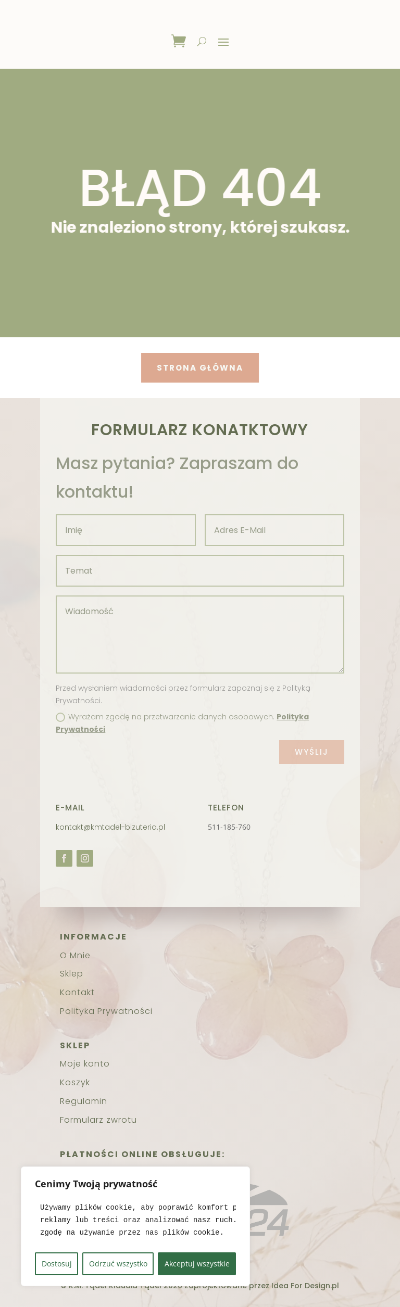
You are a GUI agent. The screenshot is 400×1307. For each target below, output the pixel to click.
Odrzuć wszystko (118, 1263)
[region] (135, 1226)
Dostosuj (57, 1263)
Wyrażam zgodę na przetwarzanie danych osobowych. (182, 723)
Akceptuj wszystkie (197, 1263)
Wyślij (312, 751)
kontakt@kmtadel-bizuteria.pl (110, 827)
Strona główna (188, 367)
